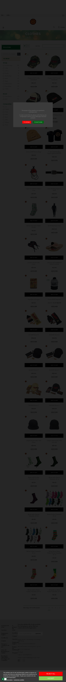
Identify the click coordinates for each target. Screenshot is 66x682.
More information (8, 680)
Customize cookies (19, 680)
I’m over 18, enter (38, 122)
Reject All (50, 674)
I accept (50, 678)
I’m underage (27, 122)
